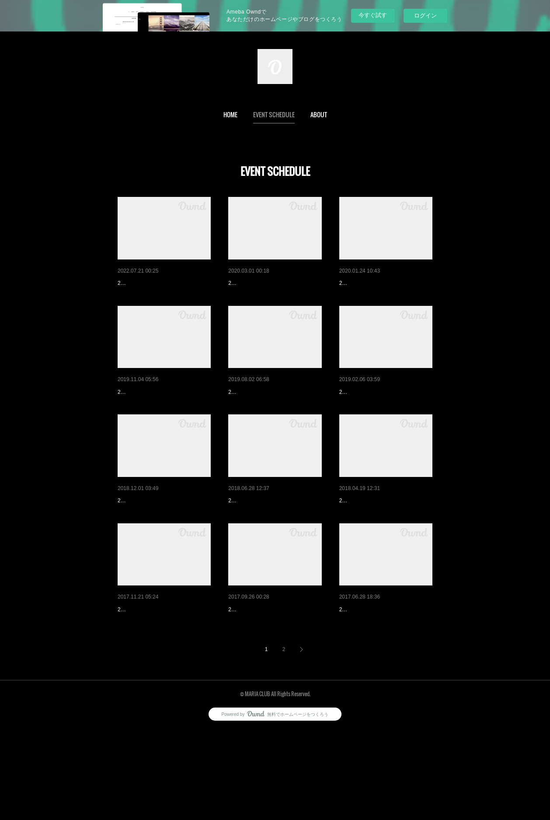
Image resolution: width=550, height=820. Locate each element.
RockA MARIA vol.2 (254, 283)
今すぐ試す (373, 15)
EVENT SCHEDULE (274, 114)
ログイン (425, 15)
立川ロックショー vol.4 (260, 414)
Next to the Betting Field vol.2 (379, 414)
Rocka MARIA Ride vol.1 (151, 414)
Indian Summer (138, 283)
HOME (230, 114)
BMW (125, 677)
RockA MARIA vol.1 (365, 283)
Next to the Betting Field (371, 546)
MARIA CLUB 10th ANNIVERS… (162, 546)
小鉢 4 (237, 677)
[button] (230, 115)
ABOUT (318, 114)
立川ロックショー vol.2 (371, 677)
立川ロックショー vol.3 (260, 546)
